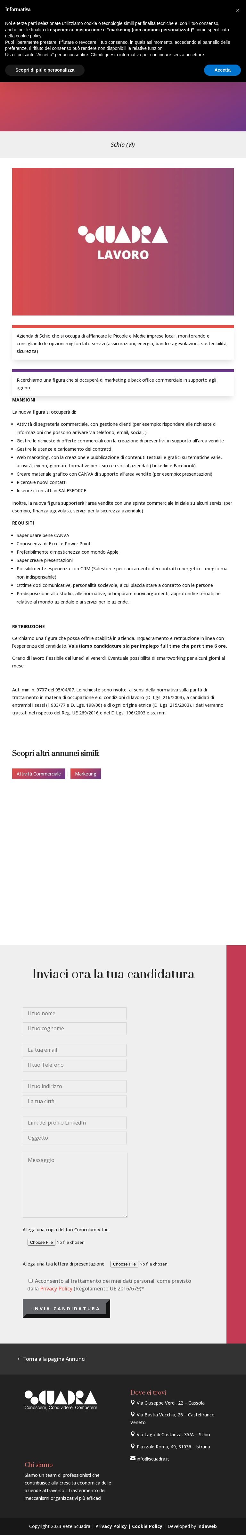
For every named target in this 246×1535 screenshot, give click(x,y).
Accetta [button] (222, 70)
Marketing (85, 774)
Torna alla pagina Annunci (54, 1358)
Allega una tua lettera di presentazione (112, 1264)
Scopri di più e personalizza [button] (44, 70)
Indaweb (207, 1526)
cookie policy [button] (28, 35)
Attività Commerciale (39, 774)
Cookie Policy (147, 1526)
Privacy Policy (56, 1288)
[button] (238, 10)
